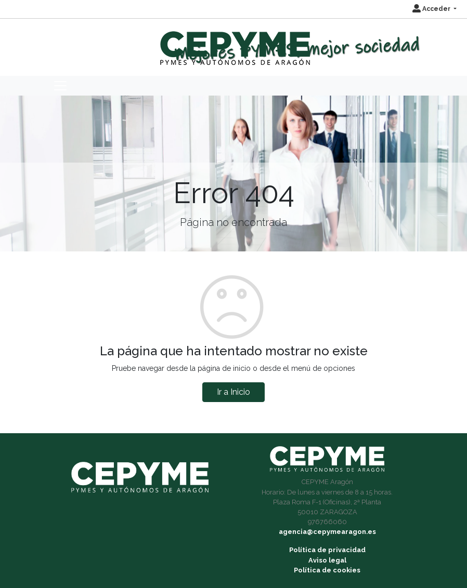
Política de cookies (327, 570)
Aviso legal (327, 560)
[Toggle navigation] (60, 86)
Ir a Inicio (233, 392)
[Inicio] (234, 43)
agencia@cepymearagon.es (327, 532)
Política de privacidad (327, 550)
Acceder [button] (432, 8)
